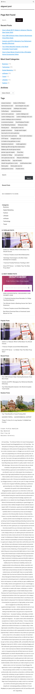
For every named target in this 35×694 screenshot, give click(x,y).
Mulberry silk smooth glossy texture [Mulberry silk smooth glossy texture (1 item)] (10, 149)
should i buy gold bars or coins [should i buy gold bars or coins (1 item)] (9, 163)
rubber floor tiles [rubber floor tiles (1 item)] (5, 160)
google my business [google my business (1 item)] (6, 130)
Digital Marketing (7, 70)
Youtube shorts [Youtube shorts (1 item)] (20, 168)
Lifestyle (5, 80)
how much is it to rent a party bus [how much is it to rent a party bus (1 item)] (10, 133)
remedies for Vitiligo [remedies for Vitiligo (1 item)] (6, 155)
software (5, 73)
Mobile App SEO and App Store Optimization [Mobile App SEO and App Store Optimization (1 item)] (13, 146)
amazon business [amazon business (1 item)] (6, 103)
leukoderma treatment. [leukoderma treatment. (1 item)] (7, 144)
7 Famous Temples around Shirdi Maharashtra (16, 254)
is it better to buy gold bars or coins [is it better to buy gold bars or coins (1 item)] (10, 141)
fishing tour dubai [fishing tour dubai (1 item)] (22, 125)
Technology (6, 67)
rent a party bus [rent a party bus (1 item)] (19, 155)
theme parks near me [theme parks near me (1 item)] (16, 166)
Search (4, 175)
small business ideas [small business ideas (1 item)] (25, 163)
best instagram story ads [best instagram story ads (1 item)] (22, 105)
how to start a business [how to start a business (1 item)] (25, 136)
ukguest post (6, 6)
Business (5, 64)
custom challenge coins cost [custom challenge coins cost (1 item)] (24, 116)
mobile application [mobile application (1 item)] (21, 144)
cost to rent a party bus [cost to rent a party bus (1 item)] (7, 114)
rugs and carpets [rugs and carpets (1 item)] (17, 160)
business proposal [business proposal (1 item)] (6, 108)
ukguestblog (19, 690)
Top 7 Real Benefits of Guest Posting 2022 (14, 414)
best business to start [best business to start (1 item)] (7, 105)
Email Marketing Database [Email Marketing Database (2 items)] (8, 125)
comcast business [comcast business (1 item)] (16, 111)
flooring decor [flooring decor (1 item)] (5, 127)
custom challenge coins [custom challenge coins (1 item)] (7, 116)
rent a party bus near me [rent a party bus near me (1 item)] (7, 157)
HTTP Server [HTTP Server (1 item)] (4, 138)
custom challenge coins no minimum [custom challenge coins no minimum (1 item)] (11, 119)
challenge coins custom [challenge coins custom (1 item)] (20, 108)
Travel (4, 76)
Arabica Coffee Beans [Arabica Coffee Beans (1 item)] (19, 103)
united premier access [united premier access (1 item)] (7, 168)
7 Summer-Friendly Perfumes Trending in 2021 (16, 263)
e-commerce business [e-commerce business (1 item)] (7, 122)
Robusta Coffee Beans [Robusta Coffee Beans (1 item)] (23, 157)
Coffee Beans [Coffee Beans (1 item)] (5, 111)
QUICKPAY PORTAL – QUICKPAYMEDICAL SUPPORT (16, 417)
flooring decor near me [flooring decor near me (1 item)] (17, 127)
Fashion (4, 83)
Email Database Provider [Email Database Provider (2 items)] (22, 122)
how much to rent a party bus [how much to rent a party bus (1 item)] (9, 136)
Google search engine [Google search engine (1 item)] (20, 130)
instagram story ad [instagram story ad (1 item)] (16, 138)
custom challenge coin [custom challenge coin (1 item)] (22, 114)
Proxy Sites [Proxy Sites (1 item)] (20, 152)
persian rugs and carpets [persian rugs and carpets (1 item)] (8, 152)
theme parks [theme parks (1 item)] (4, 166)
